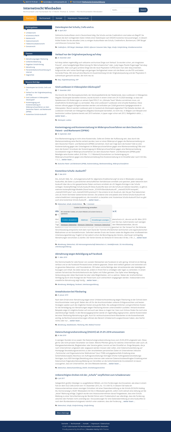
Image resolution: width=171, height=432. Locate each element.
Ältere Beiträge (63, 413)
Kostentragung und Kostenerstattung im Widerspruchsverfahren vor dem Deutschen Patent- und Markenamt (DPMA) (38, 107)
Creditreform (62, 47)
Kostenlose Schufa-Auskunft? (70, 170)
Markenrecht (30, 38)
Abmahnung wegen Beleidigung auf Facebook (78, 253)
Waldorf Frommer (95, 325)
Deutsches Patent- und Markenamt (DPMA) (72, 164)
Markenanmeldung (105, 164)
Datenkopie (79, 47)
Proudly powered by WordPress (73, 429)
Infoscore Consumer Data (98, 47)
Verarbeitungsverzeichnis (96, 368)
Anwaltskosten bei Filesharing (70, 291)
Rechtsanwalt (44, 18)
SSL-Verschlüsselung (126, 244)
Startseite (30, 18)
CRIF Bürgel (71, 47)
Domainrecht (30, 46)
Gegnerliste (30, 75)
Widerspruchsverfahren (121, 164)
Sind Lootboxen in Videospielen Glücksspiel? (78, 87)
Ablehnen (84, 220)
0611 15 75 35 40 (32, 2)
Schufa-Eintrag (122, 47)
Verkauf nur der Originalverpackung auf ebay (78, 54)
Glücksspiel (61, 120)
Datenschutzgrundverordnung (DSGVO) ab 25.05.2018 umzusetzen (90, 332)
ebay (59, 80)
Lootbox (68, 120)
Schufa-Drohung (77, 405)
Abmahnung (62, 244)
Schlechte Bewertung (33, 62)
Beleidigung (70, 284)
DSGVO (86, 47)
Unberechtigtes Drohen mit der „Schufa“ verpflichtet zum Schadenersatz (92, 375)
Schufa (114, 47)
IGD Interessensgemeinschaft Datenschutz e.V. (91, 244)
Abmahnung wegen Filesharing (37, 59)
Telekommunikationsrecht (35, 44)
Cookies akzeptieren (69, 220)
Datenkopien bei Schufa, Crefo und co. (74, 27)
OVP (77, 80)
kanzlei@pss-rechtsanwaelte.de (55, 2)
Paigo (109, 47)
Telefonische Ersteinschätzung (93, 2)
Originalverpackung (68, 80)
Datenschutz (62, 204)
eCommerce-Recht (32, 35)
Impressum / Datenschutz (69, 225)
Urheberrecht (31, 33)
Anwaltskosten (71, 325)
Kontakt (59, 18)
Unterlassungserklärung (63, 247)
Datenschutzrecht (32, 41)
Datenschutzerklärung (74, 368)
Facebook (78, 284)
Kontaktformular (113, 244)
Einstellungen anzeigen (100, 220)
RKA (86, 325)
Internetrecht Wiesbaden (42, 8)
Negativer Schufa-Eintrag (35, 64)
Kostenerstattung (92, 164)
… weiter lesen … (66, 159)
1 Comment (90, 204)
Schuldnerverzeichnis (135, 47)
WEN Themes (104, 429)
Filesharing (80, 325)
